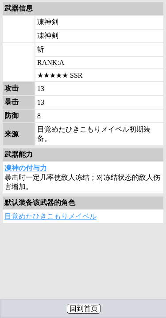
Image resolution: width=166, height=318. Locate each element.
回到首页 (83, 308)
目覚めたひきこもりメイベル (50, 216)
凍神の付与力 (25, 168)
